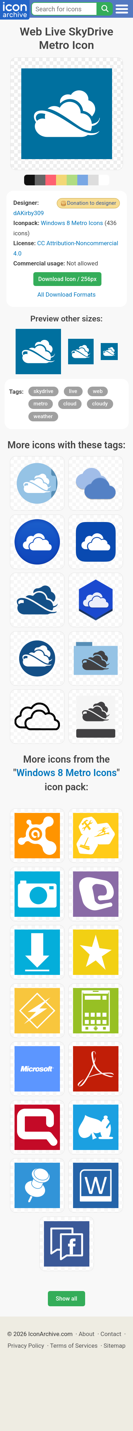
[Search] (104, 9)
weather (43, 416)
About (87, 1333)
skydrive (44, 391)
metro (41, 403)
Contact (110, 1333)
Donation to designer (91, 203)
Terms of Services (74, 1345)
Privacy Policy (25, 1345)
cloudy (100, 403)
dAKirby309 (28, 213)
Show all (66, 1298)
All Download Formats (66, 294)
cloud (70, 403)
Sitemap (115, 1345)
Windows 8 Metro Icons (72, 222)
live (73, 391)
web (98, 391)
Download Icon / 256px (67, 279)
